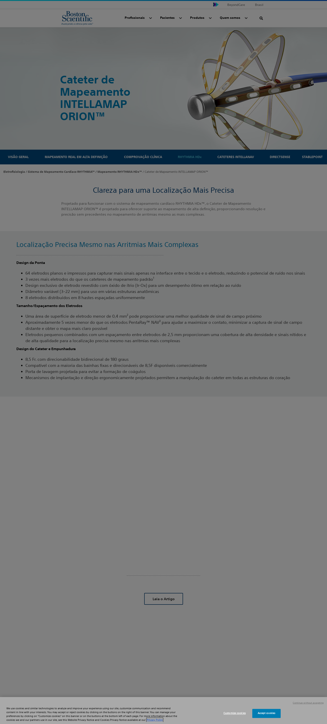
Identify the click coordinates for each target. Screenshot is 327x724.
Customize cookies (234, 713)
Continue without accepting (308, 702)
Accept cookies (266, 713)
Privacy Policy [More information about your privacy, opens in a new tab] (155, 720)
